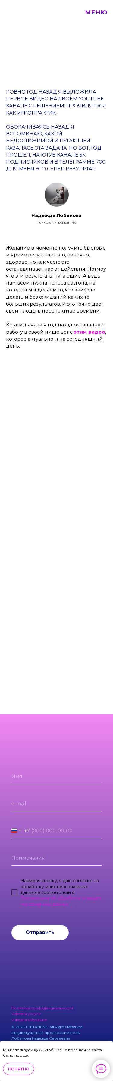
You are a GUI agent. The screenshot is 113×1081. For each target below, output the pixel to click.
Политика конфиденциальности (42, 1008)
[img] (78, 951)
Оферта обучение (29, 1019)
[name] (56, 776)
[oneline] (56, 858)
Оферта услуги (26, 1013)
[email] (56, 803)
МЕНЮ (96, 12)
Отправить (40, 932)
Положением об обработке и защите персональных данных (61, 901)
